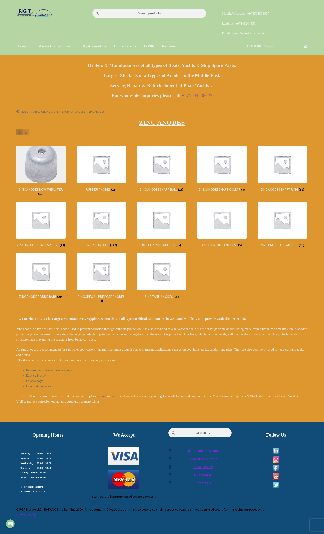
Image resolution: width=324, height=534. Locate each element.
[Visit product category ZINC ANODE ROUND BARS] (40, 276)
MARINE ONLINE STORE (45, 111)
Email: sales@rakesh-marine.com (244, 33)
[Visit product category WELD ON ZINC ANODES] (222, 224)
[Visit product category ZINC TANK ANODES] (161, 276)
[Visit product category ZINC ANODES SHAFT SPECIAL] (40, 224)
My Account (202, 475)
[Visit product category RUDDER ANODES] (101, 169)
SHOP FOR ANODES (73, 111)
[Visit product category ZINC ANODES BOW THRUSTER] (40, 171)
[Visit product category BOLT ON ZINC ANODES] (161, 224)
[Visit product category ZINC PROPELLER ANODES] (282, 224)
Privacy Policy (203, 467)
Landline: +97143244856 (238, 23)
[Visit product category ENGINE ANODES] (101, 224)
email (102, 396)
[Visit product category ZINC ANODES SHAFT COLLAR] (222, 169)
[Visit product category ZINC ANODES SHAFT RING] (282, 169)
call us (115, 396)
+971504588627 (197, 95)
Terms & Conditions (202, 459)
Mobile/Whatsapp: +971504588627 (245, 13)
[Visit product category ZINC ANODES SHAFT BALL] (161, 169)
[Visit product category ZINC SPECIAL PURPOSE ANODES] (101, 278)
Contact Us (202, 483)
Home (24, 111)
